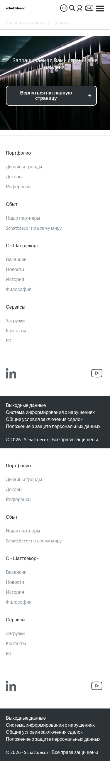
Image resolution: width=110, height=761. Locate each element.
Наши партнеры (23, 218)
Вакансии (16, 259)
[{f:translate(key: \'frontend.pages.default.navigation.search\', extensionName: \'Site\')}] (72, 8)
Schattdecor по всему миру (34, 228)
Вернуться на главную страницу (46, 95)
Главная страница (25, 23)
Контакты (16, 331)
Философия (18, 289)
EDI (9, 341)
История (15, 279)
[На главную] (15, 8)
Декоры (62, 23)
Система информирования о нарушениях (50, 412)
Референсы (18, 187)
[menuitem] (63, 8)
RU (64, 8)
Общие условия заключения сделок (44, 419)
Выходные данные (26, 405)
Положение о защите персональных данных (53, 426)
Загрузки (15, 321)
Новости (15, 269)
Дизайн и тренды (24, 167)
